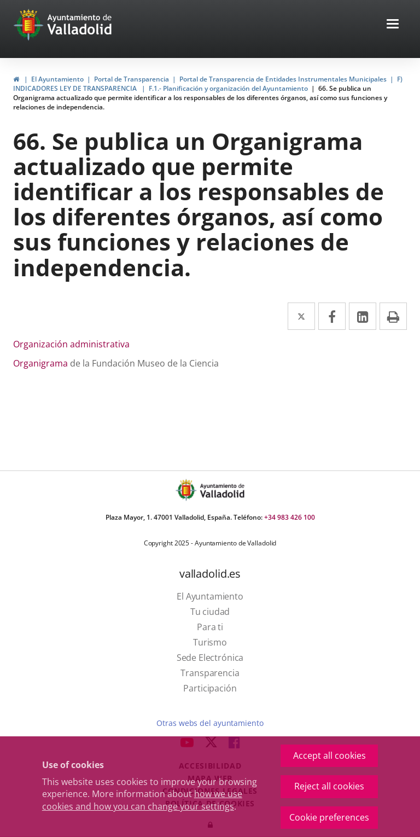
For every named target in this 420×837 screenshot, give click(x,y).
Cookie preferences (329, 817)
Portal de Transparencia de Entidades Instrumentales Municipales (283, 79)
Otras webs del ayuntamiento (209, 723)
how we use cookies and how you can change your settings (142, 800)
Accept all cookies (329, 755)
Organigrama (40, 363)
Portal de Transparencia (131, 79)
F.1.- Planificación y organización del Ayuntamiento (228, 88)
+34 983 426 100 (289, 517)
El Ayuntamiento (57, 79)
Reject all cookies (329, 786)
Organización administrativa (71, 344)
